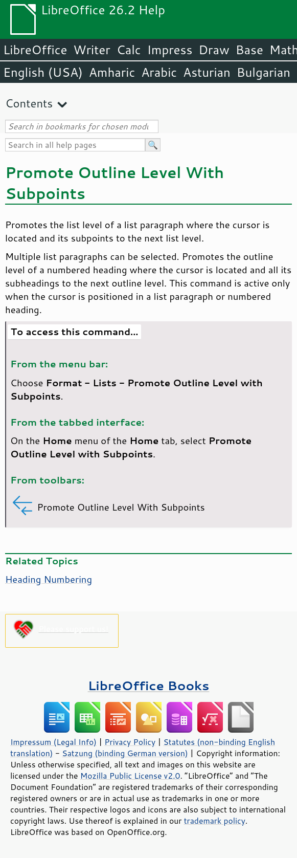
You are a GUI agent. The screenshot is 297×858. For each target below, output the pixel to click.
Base (249, 49)
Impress (170, 49)
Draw (213, 49)
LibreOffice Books (149, 685)
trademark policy (214, 820)
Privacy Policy (129, 741)
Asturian (207, 72)
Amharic (112, 72)
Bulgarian (263, 72)
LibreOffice (35, 49)
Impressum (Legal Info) (53, 741)
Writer (91, 49)
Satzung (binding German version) (125, 753)
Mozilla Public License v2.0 (130, 775)
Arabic (159, 72)
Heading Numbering (48, 579)
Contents (29, 103)
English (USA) (43, 72)
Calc (129, 49)
